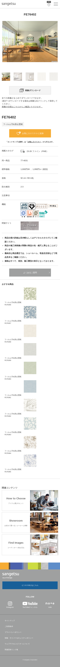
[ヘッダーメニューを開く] (56, 4)
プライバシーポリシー (13, 632)
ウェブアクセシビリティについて (17, 644)
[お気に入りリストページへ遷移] (48, 5)
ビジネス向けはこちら (30, 585)
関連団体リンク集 (11, 650)
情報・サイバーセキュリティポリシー (19, 638)
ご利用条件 (9, 626)
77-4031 (24, 160)
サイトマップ (10, 621)
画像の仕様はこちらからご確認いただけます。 (22, 107)
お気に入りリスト (34, 142)
